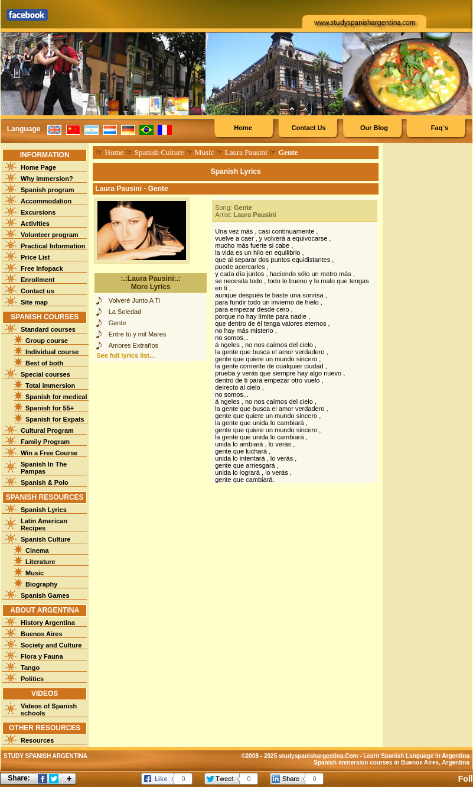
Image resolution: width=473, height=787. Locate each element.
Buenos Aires (42, 633)
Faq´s (439, 127)
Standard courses (48, 329)
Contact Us (308, 127)
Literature (40, 561)
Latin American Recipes (44, 524)
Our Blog (374, 127)
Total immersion (50, 385)
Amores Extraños (133, 345)
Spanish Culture (45, 539)
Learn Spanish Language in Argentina (416, 756)
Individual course (52, 351)
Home (243, 127)
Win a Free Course (49, 452)
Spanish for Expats (54, 419)
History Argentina (48, 622)
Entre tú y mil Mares (138, 334)
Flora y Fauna (42, 656)
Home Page (38, 167)
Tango (30, 667)
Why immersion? (47, 178)
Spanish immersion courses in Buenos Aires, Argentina (391, 762)
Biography (41, 584)
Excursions (38, 212)
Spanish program (47, 189)
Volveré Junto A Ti (134, 300)
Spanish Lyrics (44, 509)
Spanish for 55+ (49, 408)
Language (24, 129)
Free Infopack (42, 268)
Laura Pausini (246, 152)
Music (34, 573)
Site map (34, 302)
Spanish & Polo (44, 482)
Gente (117, 322)
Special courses (45, 374)
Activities (35, 223)
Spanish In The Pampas (44, 468)
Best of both (44, 363)
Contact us (37, 290)
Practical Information (53, 246)
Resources (37, 740)
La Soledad (125, 311)
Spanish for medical (56, 396)
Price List (35, 257)
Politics (32, 678)
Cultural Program (47, 430)
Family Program (45, 441)
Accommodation (46, 201)
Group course (46, 340)
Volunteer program (50, 234)
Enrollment (37, 279)
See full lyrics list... (125, 355)
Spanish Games (45, 595)
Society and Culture (51, 645)
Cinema (37, 550)
